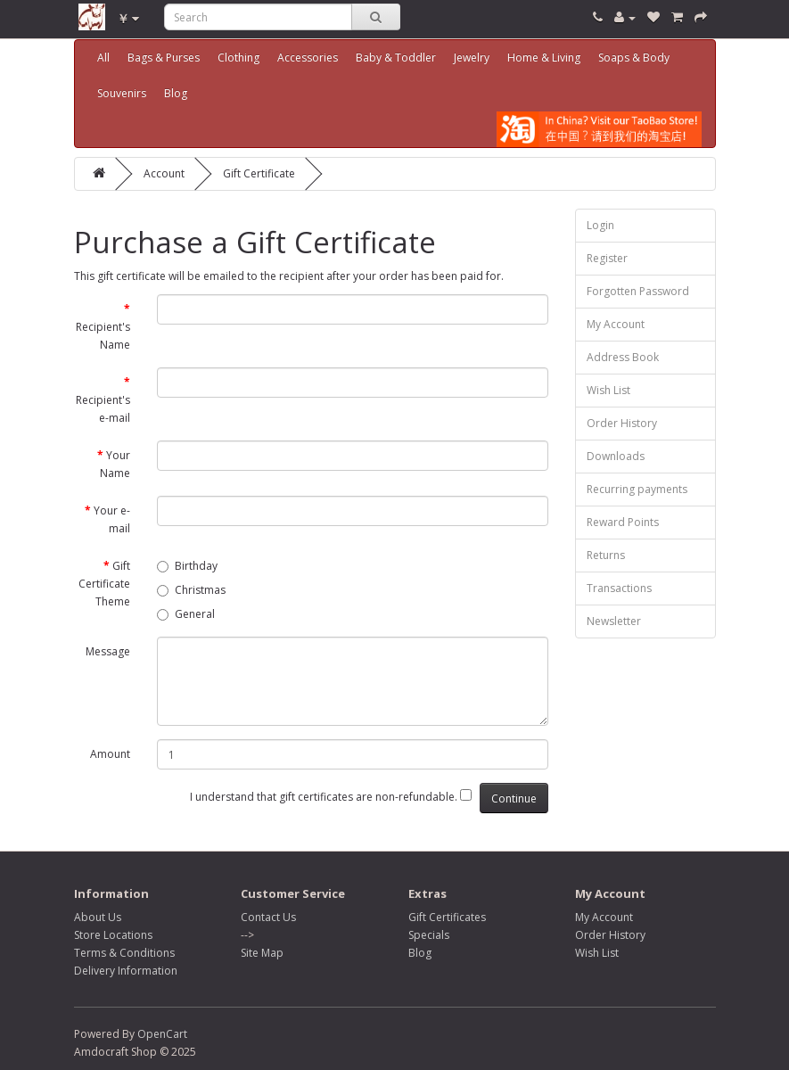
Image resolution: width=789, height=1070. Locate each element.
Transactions (619, 588)
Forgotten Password (638, 291)
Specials (428, 934)
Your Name (115, 464)
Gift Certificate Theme (104, 583)
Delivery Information (125, 970)
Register (607, 258)
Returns (606, 555)
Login (600, 225)
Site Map (262, 952)
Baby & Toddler (396, 57)
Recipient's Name (103, 335)
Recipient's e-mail (103, 408)
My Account (616, 324)
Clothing (238, 57)
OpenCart (162, 1033)
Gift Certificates (447, 917)
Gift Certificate (259, 173)
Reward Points (623, 522)
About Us (97, 917)
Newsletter (614, 621)
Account (164, 173)
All (103, 57)
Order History (622, 423)
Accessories (307, 57)
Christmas (191, 589)
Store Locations (113, 934)
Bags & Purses (163, 57)
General (186, 613)
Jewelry (471, 57)
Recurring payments (637, 489)
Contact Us (268, 917)
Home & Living (543, 57)
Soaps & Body (634, 57)
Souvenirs (121, 93)
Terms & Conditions (124, 952)
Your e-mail (112, 519)
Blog (175, 93)
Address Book (623, 357)
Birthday (187, 565)
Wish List (608, 390)
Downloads (616, 456)
